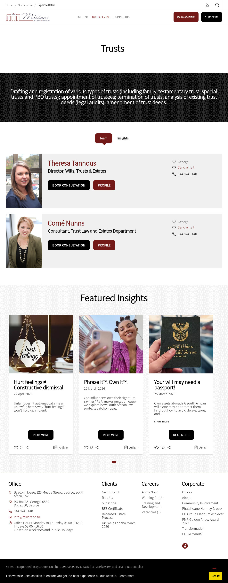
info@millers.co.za (27, 517)
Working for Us (152, 497)
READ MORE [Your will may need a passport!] (181, 435)
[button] (114, 462)
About (186, 497)
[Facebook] (186, 546)
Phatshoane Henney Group (202, 508)
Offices (187, 492)
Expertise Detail (45, 5)
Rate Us (107, 497)
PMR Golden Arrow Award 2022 (200, 521)
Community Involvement (200, 503)
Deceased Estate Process (114, 516)
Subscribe (109, 503)
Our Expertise (25, 5)
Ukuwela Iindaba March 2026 (119, 525)
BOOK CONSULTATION (186, 17)
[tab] (103, 138)
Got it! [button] (215, 576)
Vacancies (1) (151, 512)
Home (9, 5)
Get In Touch (111, 492)
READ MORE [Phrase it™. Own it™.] (111, 435)
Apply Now (149, 492)
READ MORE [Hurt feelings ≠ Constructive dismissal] (41, 435)
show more (161, 421)
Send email (186, 167)
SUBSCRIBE (211, 17)
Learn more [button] (126, 576)
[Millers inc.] (28, 16)
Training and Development (152, 505)
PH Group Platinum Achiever (203, 514)
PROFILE (104, 185)
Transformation (193, 528)
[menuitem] (82, 17)
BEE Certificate (112, 508)
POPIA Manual (192, 534)
